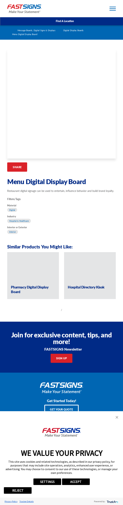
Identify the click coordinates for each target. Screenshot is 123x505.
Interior (12, 231)
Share (17, 167)
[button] (117, 417)
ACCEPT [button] (75, 482)
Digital (12, 210)
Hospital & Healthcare (19, 221)
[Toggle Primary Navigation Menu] (113, 8)
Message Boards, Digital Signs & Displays (36, 30)
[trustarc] (112, 501)
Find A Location (61, 21)
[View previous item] (56, 310)
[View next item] (66, 310)
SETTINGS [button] (47, 482)
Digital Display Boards (73, 30)
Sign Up (61, 358)
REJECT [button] (17, 490)
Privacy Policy (11, 501)
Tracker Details (26, 501)
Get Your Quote (61, 409)
